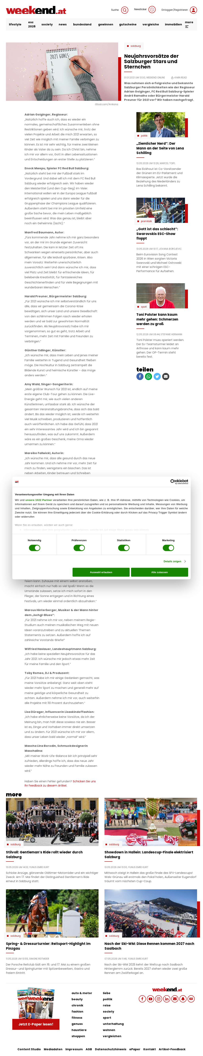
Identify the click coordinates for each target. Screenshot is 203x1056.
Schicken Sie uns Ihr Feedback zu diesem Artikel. (60, 783)
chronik (77, 1005)
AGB (89, 1049)
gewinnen (105, 24)
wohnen (109, 1030)
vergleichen (112, 1036)
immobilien (173, 24)
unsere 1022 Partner (38, 499)
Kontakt (149, 1049)
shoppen (78, 1036)
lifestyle (15, 24)
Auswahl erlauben (101, 572)
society (47, 24)
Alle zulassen (159, 572)
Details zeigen (172, 561)
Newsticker (145, 9)
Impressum (74, 1049)
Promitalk (146, 221)
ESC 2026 (31, 24)
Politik (144, 135)
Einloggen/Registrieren (179, 10)
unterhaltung (113, 1024)
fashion (77, 1012)
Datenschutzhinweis (110, 1049)
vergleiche (151, 24)
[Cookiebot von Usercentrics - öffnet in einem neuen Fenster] (170, 481)
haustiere (79, 1030)
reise (107, 1005)
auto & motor (82, 993)
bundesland (82, 24)
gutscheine (128, 24)
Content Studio (29, 1049)
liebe (106, 993)
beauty (77, 999)
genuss (77, 1024)
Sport (144, 306)
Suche (119, 10)
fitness (77, 1018)
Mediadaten (53, 1049)
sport (107, 1018)
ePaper (134, 1049)
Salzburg (136, 46)
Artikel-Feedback (172, 1049)
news (63, 24)
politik (107, 999)
